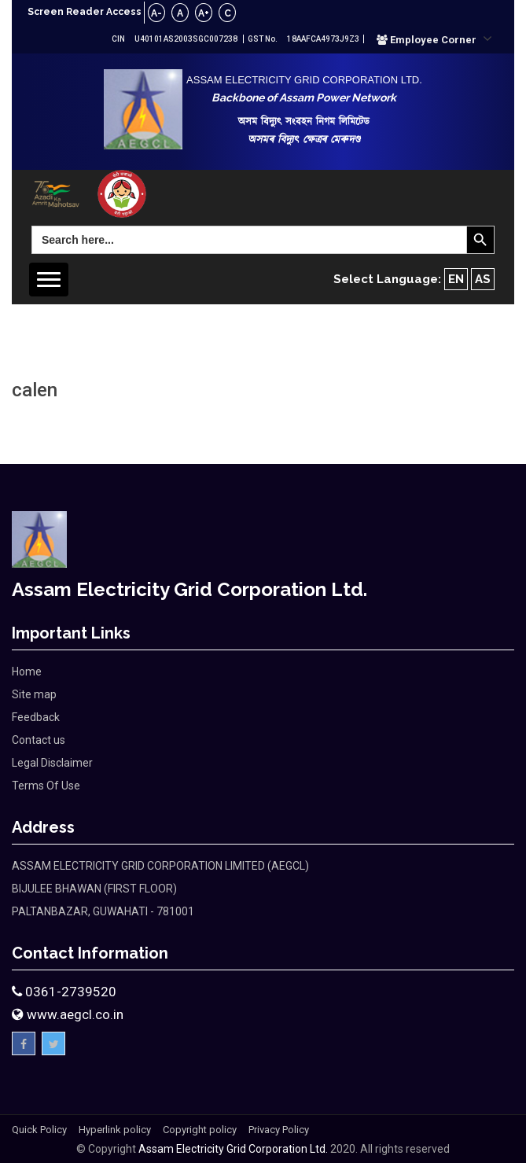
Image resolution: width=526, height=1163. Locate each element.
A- (156, 13)
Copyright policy (200, 1129)
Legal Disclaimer (52, 762)
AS (483, 279)
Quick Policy (39, 1129)
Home (27, 671)
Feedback (36, 717)
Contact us (38, 740)
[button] (434, 39)
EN (456, 279)
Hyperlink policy (115, 1129)
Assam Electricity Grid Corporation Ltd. (233, 1149)
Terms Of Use (46, 785)
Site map (34, 694)
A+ (203, 13)
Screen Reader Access (85, 11)
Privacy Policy (278, 1129)
